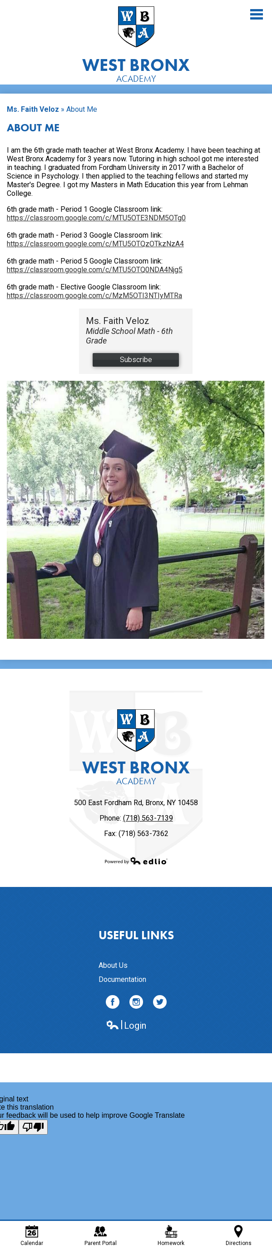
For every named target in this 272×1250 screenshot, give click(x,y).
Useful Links (136, 935)
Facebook (112, 1003)
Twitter (160, 1003)
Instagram (136, 1003)
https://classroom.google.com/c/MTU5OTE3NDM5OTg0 (96, 218)
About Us (113, 965)
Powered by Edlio (136, 860)
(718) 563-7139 (148, 818)
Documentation (122, 979)
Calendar (31, 1235)
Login (126, 1025)
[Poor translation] (33, 1127)
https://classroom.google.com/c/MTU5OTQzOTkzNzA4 (95, 243)
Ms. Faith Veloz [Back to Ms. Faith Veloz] (33, 109)
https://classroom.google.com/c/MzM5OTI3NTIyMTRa (94, 295)
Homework (171, 1235)
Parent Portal (100, 1235)
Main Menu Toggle (256, 14)
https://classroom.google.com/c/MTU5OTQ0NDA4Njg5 (95, 269)
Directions (239, 1235)
